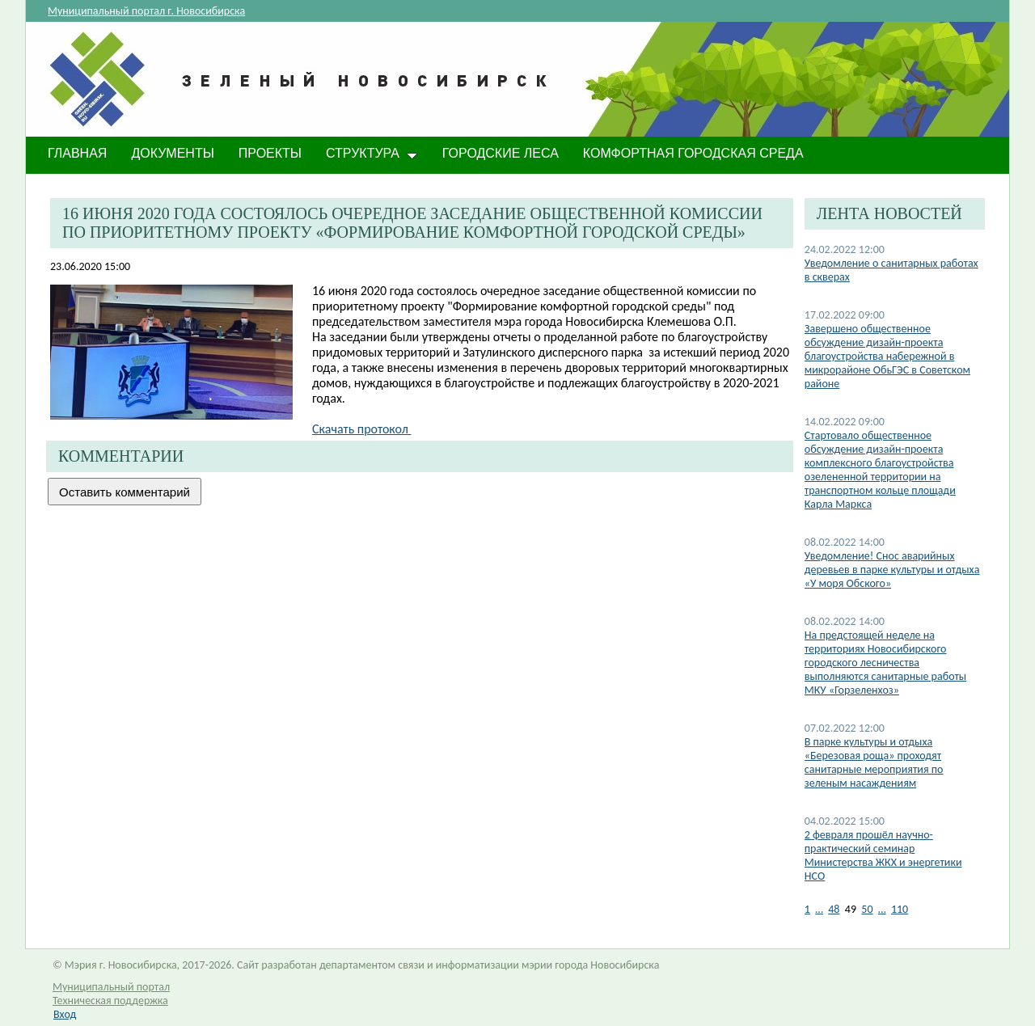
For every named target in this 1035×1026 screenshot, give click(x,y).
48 (833, 909)
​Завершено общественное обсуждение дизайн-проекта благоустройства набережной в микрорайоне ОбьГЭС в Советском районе (887, 356)
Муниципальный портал (111, 987)
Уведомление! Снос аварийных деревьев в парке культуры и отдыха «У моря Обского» (892, 569)
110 (899, 909)
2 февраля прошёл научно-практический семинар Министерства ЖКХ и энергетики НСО (883, 855)
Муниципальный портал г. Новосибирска (146, 11)
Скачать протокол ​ (361, 429)
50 (866, 909)
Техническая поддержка (110, 1000)
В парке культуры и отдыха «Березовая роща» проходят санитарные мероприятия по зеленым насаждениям (874, 762)
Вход (64, 1014)
